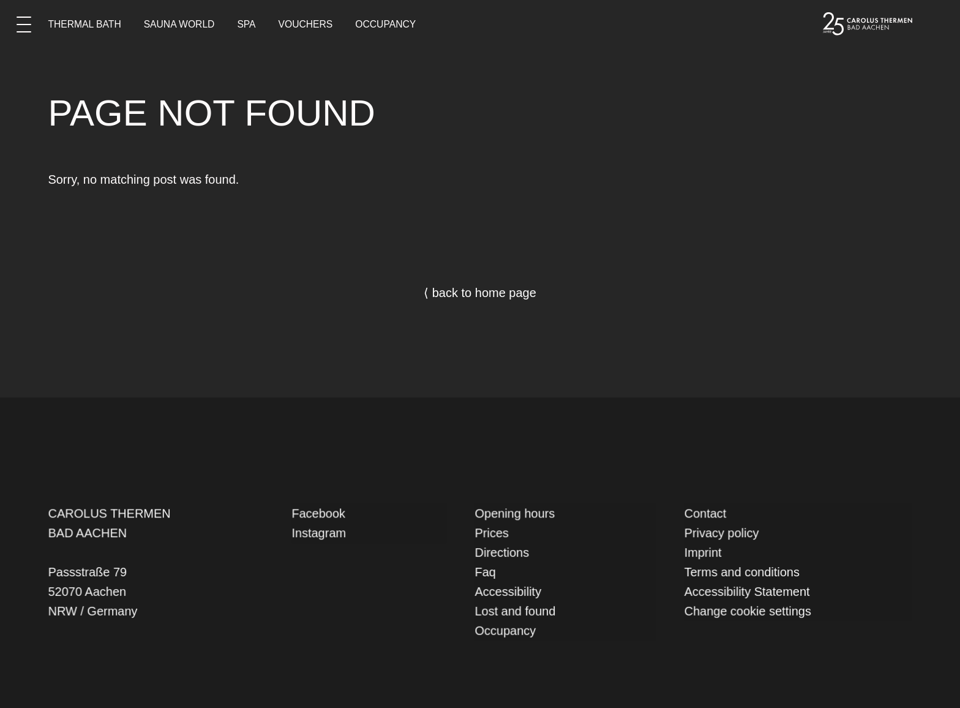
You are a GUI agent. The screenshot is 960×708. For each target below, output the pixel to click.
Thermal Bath (84, 24)
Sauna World (179, 24)
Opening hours (517, 516)
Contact (710, 516)
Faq (489, 572)
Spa (246, 24)
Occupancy (385, 24)
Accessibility (510, 590)
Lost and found (518, 609)
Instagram (321, 535)
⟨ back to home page (480, 292)
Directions (505, 553)
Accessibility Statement (749, 590)
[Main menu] (24, 24)
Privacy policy (725, 535)
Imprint (708, 553)
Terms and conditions (745, 572)
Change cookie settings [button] (750, 609)
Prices (495, 535)
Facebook (321, 516)
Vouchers (306, 24)
